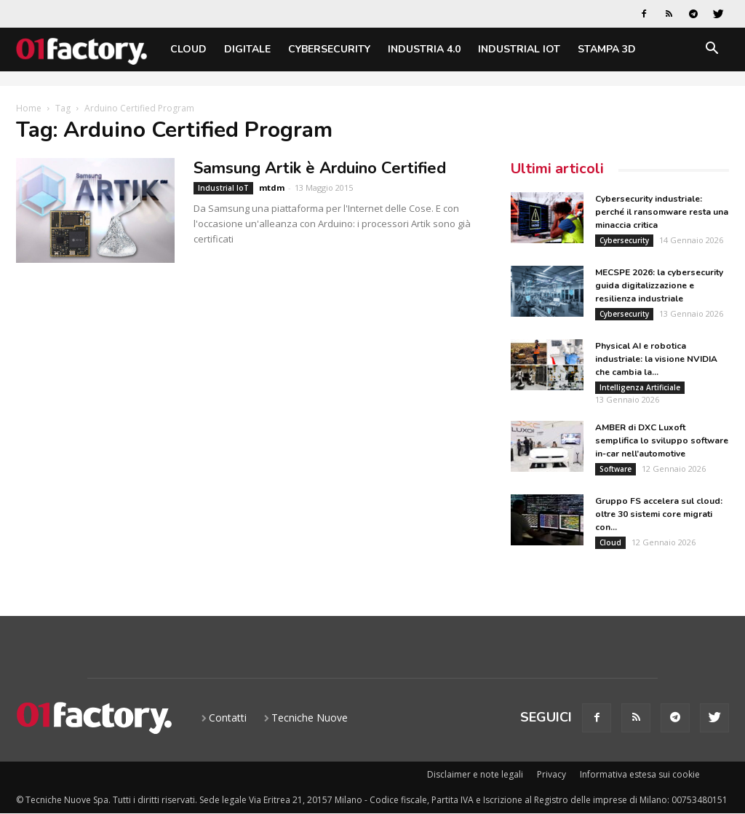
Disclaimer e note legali (475, 774)
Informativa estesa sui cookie (640, 774)
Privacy (551, 774)
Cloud (188, 49)
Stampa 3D (607, 49)
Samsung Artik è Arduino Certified (320, 168)
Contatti (228, 717)
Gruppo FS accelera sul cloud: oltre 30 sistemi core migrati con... (658, 514)
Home (28, 108)
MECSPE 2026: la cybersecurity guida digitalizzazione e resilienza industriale (659, 285)
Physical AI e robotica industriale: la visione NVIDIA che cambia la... (656, 359)
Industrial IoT (519, 49)
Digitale (247, 49)
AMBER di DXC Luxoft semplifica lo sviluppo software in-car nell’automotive (661, 440)
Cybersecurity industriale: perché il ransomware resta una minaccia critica (661, 212)
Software (615, 469)
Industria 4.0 (424, 49)
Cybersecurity (329, 49)
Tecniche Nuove (309, 717)
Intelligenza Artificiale (639, 387)
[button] (711, 51)
